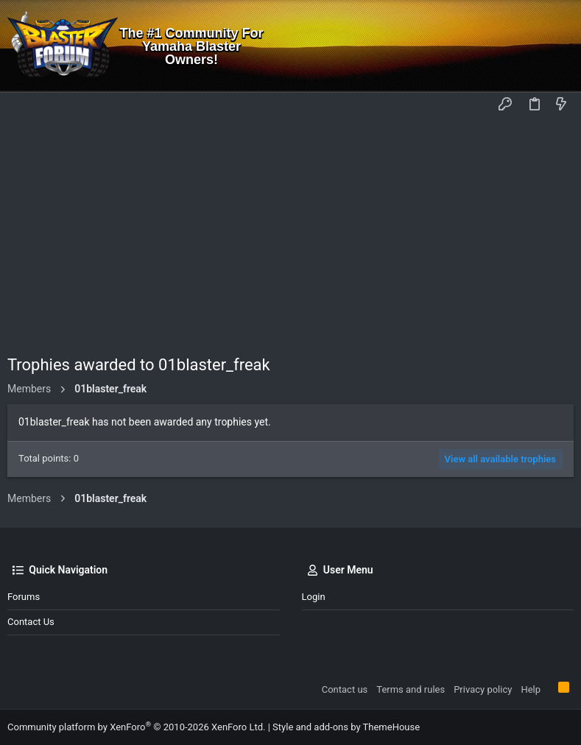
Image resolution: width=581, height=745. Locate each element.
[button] (22, 105)
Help (530, 689)
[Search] (559, 46)
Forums (23, 596)
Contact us (30, 621)
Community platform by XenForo (136, 726)
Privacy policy (483, 689)
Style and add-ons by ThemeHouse (346, 726)
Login (313, 596)
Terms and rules (410, 689)
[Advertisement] (290, 229)
